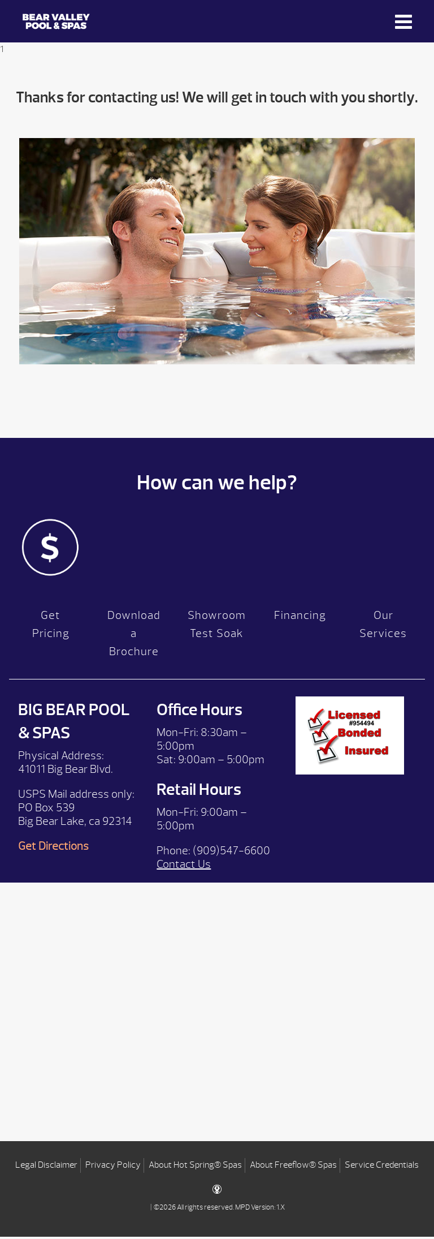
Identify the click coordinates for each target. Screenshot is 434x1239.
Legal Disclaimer (46, 1167)
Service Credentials (382, 1167)
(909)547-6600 (231, 853)
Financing (300, 617)
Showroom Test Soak (217, 626)
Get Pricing (51, 626)
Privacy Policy (113, 1167)
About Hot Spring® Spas (195, 1167)
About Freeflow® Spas (293, 1167)
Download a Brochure (133, 635)
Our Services (383, 626)
